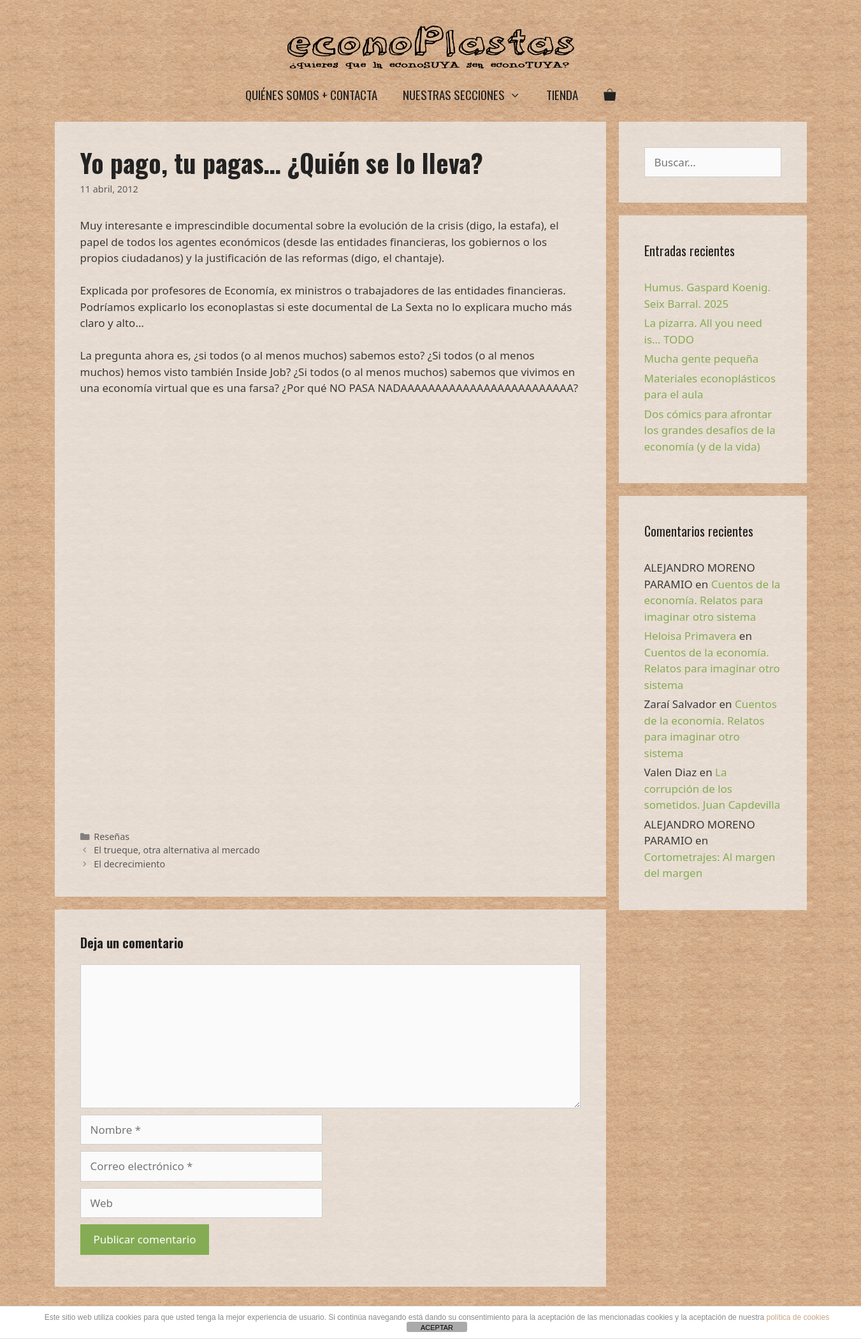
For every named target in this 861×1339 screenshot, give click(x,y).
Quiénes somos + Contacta (311, 94)
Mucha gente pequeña (701, 358)
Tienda (562, 94)
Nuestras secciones (468, 94)
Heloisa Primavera (690, 635)
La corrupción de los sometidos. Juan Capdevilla (712, 788)
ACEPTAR (437, 1327)
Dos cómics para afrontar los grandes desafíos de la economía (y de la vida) (710, 430)
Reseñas (111, 836)
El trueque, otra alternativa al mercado (177, 850)
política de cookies (797, 1317)
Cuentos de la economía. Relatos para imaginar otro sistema (712, 600)
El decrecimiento (129, 864)
